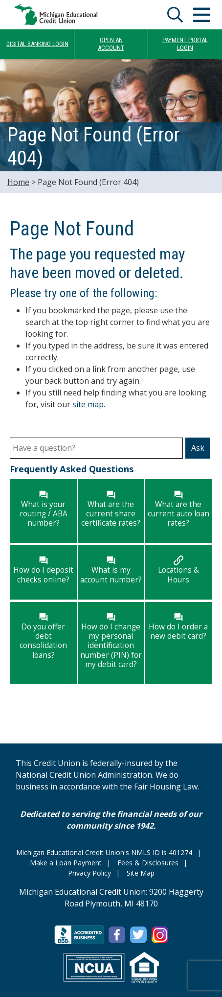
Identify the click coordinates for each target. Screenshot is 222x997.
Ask (197, 447)
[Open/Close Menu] (201, 14)
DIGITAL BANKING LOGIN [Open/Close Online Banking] (37, 43)
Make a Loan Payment (66, 862)
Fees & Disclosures (147, 862)
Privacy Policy (89, 873)
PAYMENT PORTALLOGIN (185, 43)
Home (18, 182)
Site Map (141, 873)
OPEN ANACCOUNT (111, 43)
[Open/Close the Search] (175, 14)
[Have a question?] (96, 448)
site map (88, 404)
